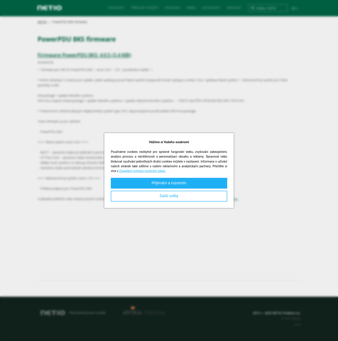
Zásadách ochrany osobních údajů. (142, 171)
